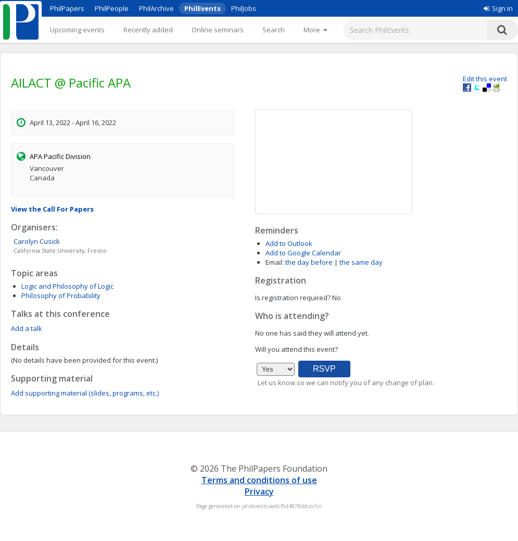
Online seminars (218, 29)
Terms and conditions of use (259, 480)
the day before (309, 262)
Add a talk (26, 328)
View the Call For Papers (52, 209)
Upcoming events (77, 29)
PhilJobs (243, 8)
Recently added (148, 29)
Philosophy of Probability (60, 295)
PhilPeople (112, 8)
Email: (275, 262)
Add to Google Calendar (303, 252)
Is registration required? (293, 297)
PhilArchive (156, 8)
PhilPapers (67, 8)
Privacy (259, 491)
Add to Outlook (289, 243)
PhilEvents (202, 8)
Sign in (498, 8)
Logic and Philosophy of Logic (67, 286)
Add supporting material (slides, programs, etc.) (85, 393)
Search (273, 29)
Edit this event (485, 78)
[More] (315, 30)
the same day (361, 262)
